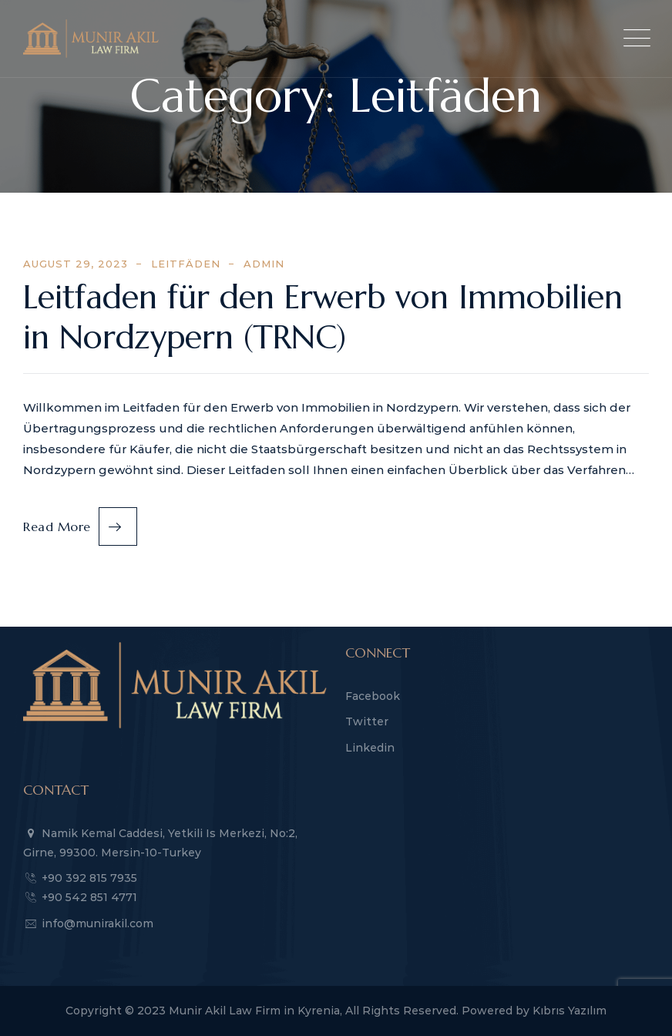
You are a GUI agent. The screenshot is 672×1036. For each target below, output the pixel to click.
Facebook (372, 696)
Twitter (366, 721)
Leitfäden (185, 263)
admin (264, 263)
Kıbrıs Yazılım (569, 1011)
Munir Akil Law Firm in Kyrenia (254, 1011)
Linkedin (370, 748)
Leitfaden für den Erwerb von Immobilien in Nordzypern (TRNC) (323, 318)
